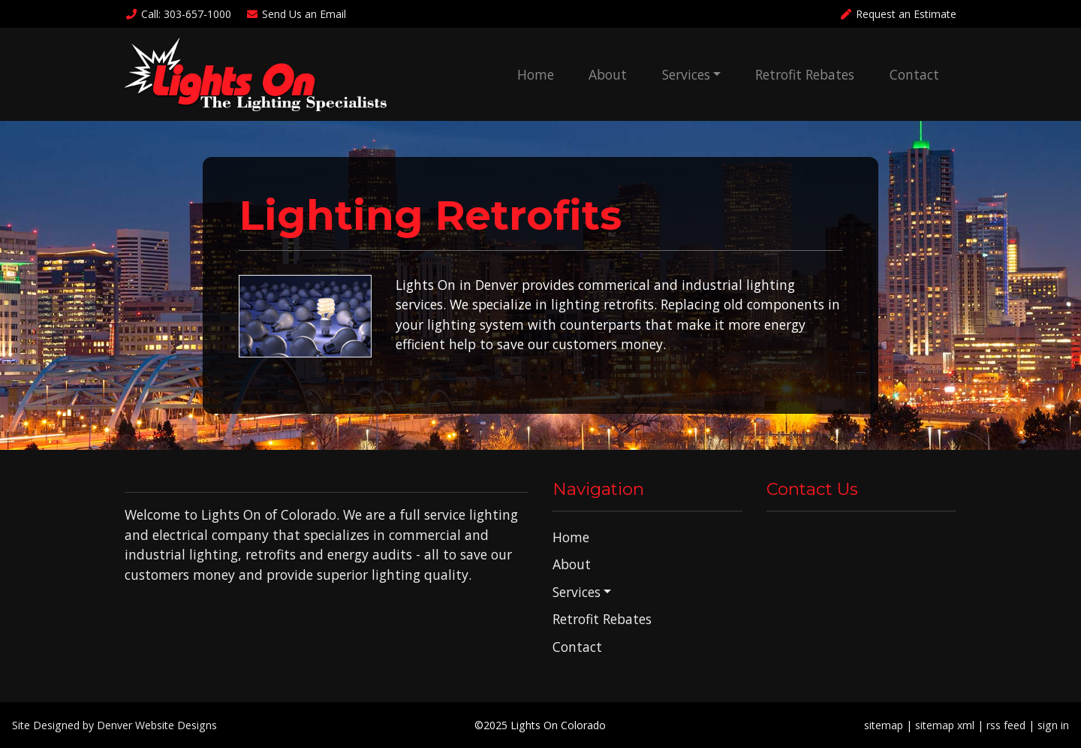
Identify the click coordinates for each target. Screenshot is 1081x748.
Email (296, 14)
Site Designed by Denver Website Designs (114, 725)
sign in (1053, 725)
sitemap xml (944, 725)
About (608, 74)
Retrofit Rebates (804, 74)
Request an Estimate (897, 14)
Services (686, 74)
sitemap (883, 725)
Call (178, 14)
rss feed (1005, 725)
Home (535, 74)
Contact (914, 74)
